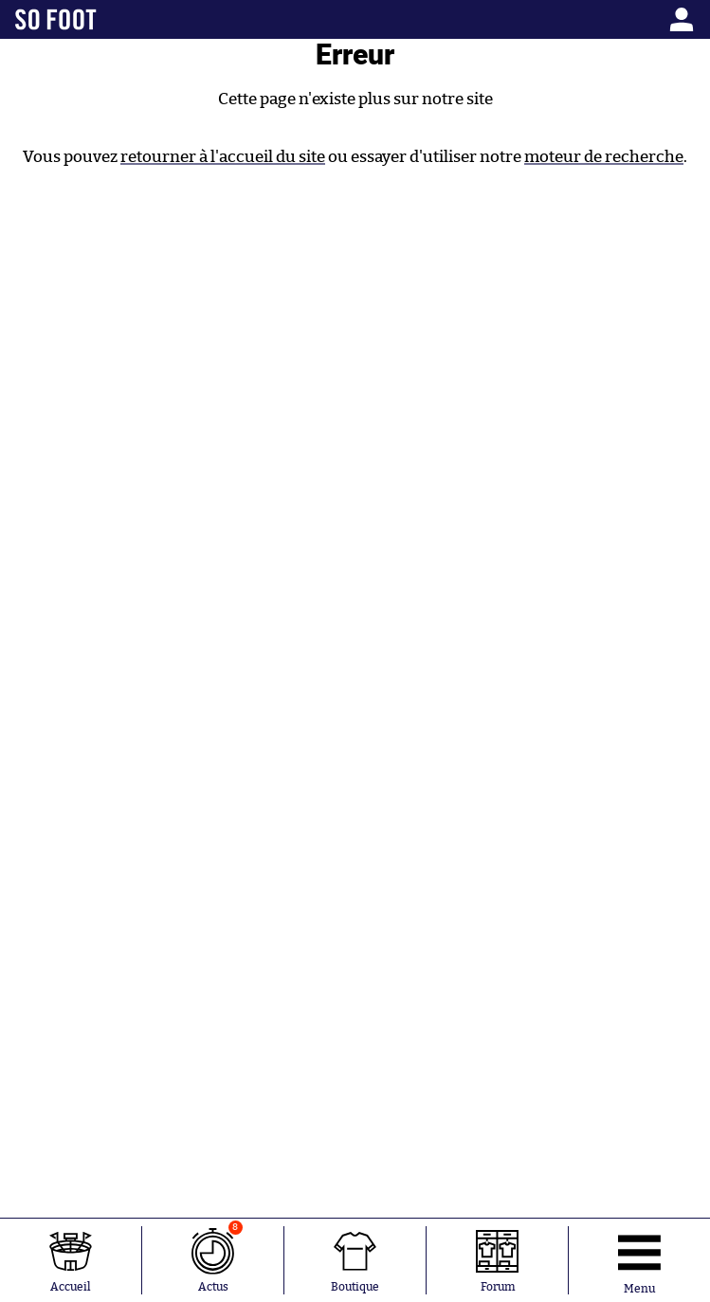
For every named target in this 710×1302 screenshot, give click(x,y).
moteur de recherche (603, 157)
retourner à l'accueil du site (222, 157)
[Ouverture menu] (639, 1260)
